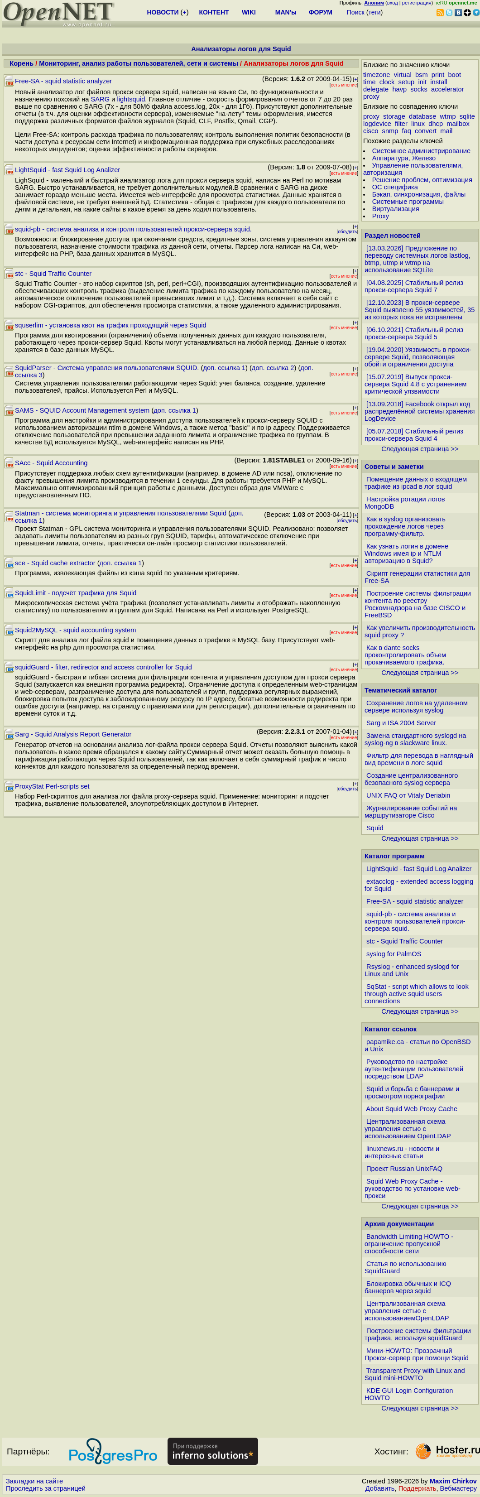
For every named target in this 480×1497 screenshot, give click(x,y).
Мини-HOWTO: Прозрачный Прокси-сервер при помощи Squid (417, 1354)
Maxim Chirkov (453, 1481)
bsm (421, 74)
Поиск (356, 12)
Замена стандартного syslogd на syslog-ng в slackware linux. (415, 739)
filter (401, 123)
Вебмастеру (458, 1488)
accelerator (447, 89)
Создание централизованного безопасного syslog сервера (411, 779)
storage (394, 116)
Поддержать (417, 1488)
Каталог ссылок (391, 1029)
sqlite (467, 116)
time (369, 82)
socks (418, 89)
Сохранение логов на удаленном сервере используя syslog (416, 706)
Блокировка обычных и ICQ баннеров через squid (408, 1287)
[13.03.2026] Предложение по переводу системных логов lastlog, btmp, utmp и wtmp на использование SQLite (417, 259)
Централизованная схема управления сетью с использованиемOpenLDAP (407, 1311)
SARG (100, 99)
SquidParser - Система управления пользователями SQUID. (107, 367)
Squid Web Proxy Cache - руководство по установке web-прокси (413, 1188)
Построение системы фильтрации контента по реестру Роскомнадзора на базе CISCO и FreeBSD (418, 604)
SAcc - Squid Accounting (51, 463)
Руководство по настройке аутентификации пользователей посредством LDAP (414, 1069)
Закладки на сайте (34, 1481)
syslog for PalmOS (393, 954)
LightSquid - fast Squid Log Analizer (67, 169)
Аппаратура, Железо (404, 158)
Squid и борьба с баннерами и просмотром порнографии (412, 1092)
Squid (375, 828)
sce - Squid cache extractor (55, 563)
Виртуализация (395, 208)
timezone (376, 74)
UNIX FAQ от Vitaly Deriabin (408, 795)
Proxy (380, 216)
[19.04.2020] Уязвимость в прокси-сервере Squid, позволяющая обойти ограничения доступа (418, 357)
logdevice (377, 123)
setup (406, 82)
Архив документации (399, 1223)
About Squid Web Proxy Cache (411, 1108)
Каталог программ (395, 856)
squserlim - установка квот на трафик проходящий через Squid (110, 325)
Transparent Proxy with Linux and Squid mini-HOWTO (415, 1374)
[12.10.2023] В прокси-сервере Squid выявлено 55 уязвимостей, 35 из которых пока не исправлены (420, 310)
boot (454, 74)
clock (386, 82)
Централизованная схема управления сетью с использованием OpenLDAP (408, 1129)
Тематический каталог (401, 690)
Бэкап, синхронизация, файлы (419, 194)
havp (399, 89)
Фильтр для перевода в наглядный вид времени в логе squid (419, 759)
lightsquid (131, 99)
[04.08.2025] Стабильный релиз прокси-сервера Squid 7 (414, 286)
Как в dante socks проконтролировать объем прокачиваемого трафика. (405, 655)
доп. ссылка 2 (273, 367)
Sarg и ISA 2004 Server (401, 723)
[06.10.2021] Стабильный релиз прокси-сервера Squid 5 (414, 333)
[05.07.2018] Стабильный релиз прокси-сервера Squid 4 (414, 435)
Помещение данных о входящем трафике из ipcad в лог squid (416, 483)
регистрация (417, 2)
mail (446, 131)
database (422, 116)
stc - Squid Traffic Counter (53, 273)
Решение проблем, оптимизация (422, 179)
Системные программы (408, 201)
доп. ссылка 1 (224, 367)
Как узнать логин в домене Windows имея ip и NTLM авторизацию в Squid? (406, 553)
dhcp (435, 123)
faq (406, 131)
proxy (371, 96)
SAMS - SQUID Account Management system (82, 410)
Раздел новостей (393, 235)
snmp (390, 131)
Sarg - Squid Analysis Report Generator (73, 734)
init (422, 82)
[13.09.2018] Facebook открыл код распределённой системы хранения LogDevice (420, 411)
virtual (403, 74)
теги (375, 12)
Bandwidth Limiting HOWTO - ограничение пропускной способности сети (409, 1244)
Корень (22, 63)
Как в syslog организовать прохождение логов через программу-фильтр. (405, 526)
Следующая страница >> (419, 448)
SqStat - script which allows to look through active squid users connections (417, 994)
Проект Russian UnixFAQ (404, 1168)
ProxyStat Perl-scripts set (52, 786)
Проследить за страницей (46, 1488)
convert (426, 131)
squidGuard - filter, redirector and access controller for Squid (103, 667)
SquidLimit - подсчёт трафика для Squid (75, 593)
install (438, 82)
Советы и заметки (394, 466)
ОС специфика (395, 187)
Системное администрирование (421, 150)
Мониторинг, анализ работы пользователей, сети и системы (138, 63)
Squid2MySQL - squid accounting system (75, 630)
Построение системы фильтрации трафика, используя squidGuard (418, 1334)
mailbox (458, 123)
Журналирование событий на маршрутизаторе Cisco (411, 811)
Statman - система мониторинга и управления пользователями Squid (120, 513)
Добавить (380, 1488)
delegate (376, 89)
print (438, 74)
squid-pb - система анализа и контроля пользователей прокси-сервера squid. (133, 229)
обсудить (347, 231)
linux (418, 123)
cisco (370, 131)
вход (392, 2)
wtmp (448, 116)
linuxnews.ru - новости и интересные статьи (402, 1152)
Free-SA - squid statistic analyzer (63, 81)
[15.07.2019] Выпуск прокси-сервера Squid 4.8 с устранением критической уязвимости (415, 384)
